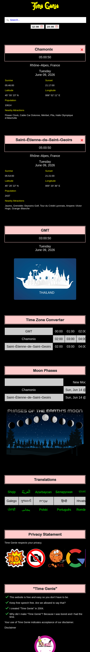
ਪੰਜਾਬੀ (12, 509)
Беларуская (64, 492)
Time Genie (45, 6)
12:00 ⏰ (37, 27)
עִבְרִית (43, 501)
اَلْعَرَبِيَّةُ (26, 492)
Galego (12, 501)
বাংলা (82, 491)
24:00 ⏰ (52, 27)
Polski (43, 509)
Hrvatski (82, 501)
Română (82, 509)
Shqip (12, 492)
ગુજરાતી (26, 500)
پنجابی (26, 509)
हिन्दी (64, 501)
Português (64, 509)
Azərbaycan (43, 492)
